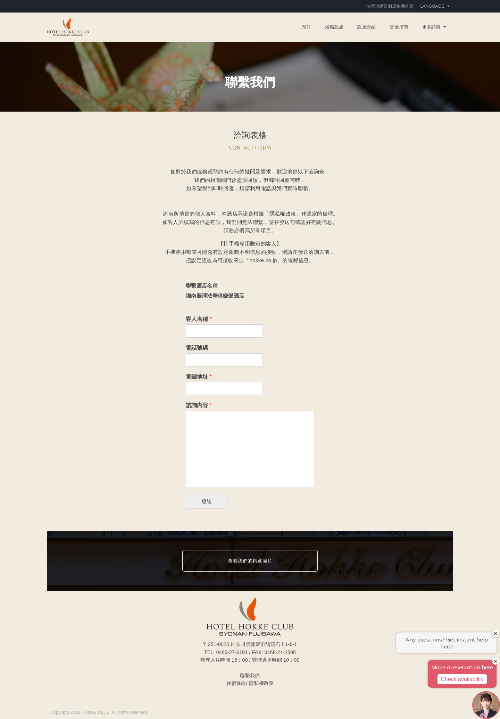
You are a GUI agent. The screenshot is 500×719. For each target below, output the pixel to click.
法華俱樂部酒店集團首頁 (389, 6)
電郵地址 (199, 377)
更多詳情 (434, 27)
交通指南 (399, 27)
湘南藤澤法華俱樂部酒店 (215, 296)
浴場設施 (334, 27)
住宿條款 (236, 683)
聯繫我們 (250, 675)
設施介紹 (366, 27)
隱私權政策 (261, 683)
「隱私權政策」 (282, 214)
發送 (206, 501)
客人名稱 (199, 319)
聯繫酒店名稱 (202, 286)
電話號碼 (197, 348)
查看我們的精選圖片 (250, 561)
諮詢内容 (199, 405)
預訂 (306, 27)
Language (435, 6)
